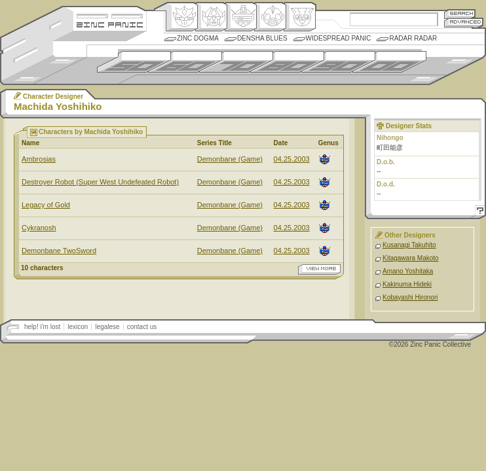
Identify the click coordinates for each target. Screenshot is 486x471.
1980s (287, 62)
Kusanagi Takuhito (409, 245)
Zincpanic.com (110, 23)
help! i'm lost (42, 326)
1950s (134, 62)
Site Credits (110, 14)
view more (319, 269)
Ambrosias (39, 159)
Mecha (240, 17)
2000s (389, 62)
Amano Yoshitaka (408, 271)
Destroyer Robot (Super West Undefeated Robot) (100, 182)
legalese (107, 326)
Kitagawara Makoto (411, 258)
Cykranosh (39, 228)
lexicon (77, 326)
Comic (299, 17)
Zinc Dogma (198, 38)
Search (460, 13)
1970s (236, 62)
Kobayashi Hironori (410, 297)
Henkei (211, 17)
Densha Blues (262, 38)
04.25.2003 (292, 159)
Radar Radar (413, 38)
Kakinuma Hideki (407, 284)
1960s (185, 62)
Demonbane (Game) (230, 159)
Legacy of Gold (46, 205)
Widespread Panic (338, 38)
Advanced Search (463, 22)
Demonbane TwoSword (59, 250)
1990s (338, 62)
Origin (181, 17)
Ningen (270, 17)
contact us (142, 326)
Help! (478, 212)
